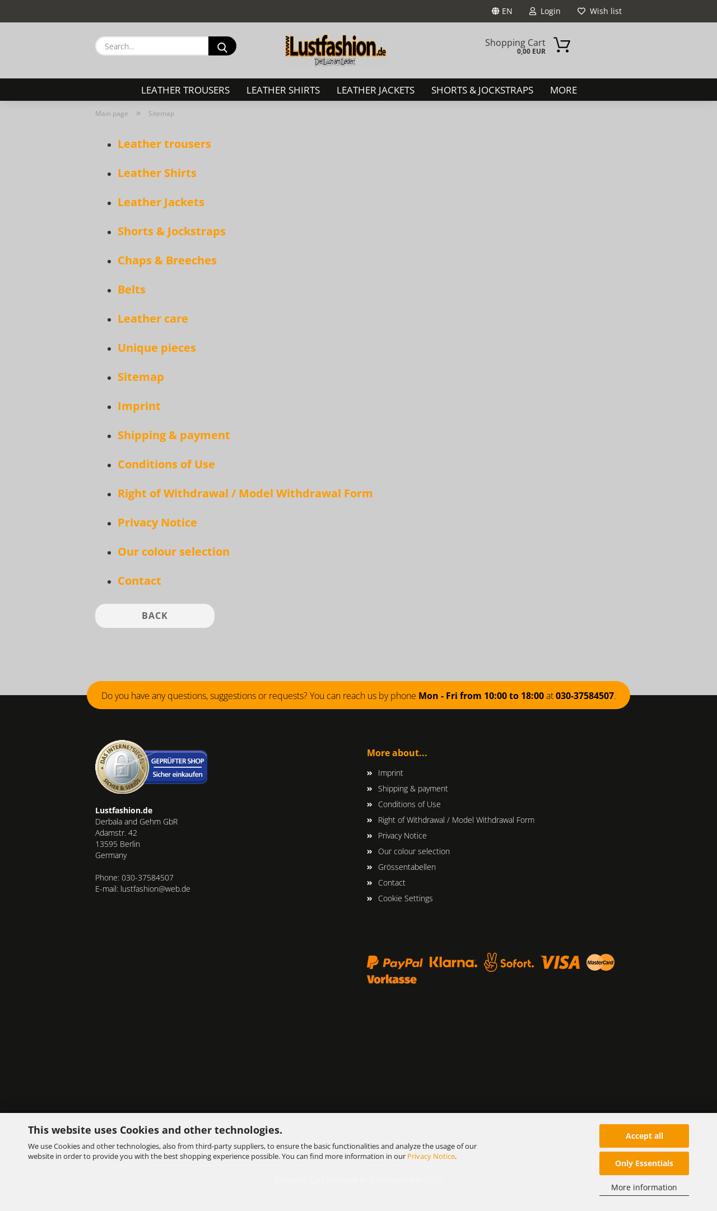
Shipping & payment (174, 435)
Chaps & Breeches (167, 260)
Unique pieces (157, 347)
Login (545, 11)
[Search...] (222, 45)
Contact (139, 580)
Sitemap (141, 376)
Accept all (644, 1135)
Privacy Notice (431, 1156)
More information (644, 1187)
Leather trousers (185, 89)
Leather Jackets (376, 89)
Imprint (139, 405)
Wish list (600, 11)
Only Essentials (644, 1163)
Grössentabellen (407, 866)
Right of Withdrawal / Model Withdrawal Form (245, 493)
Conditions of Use (166, 464)
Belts (132, 289)
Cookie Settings (405, 898)
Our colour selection (174, 551)
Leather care (153, 318)
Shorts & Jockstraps (482, 89)
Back (155, 615)
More (563, 89)
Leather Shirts (283, 89)
